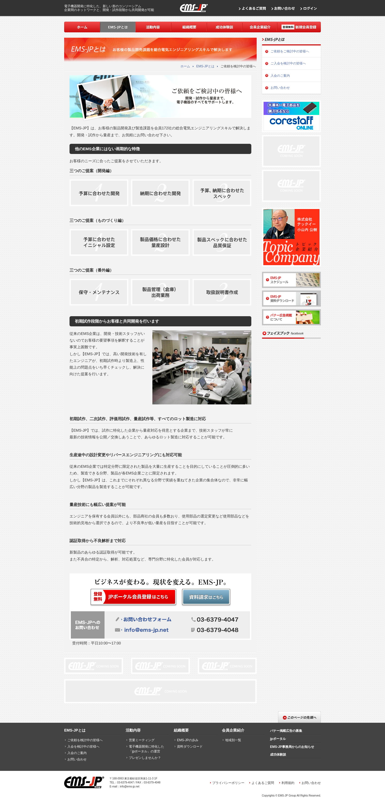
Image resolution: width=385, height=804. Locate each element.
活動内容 (133, 730)
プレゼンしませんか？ (145, 758)
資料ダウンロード (190, 746)
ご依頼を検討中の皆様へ (85, 740)
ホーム (185, 66)
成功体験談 (278, 754)
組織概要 (181, 730)
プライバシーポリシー (228, 783)
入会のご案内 (280, 76)
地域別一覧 (233, 740)
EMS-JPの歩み (187, 740)
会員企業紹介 (233, 730)
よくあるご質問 (263, 783)
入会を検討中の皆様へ (83, 746)
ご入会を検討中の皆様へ (288, 63)
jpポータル (278, 739)
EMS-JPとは (205, 66)
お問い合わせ (280, 88)
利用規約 (288, 783)
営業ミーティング (142, 740)
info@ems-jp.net (129, 786)
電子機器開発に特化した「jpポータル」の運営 (146, 749)
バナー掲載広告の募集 (286, 731)
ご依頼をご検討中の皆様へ (290, 51)
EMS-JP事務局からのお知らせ (292, 747)
